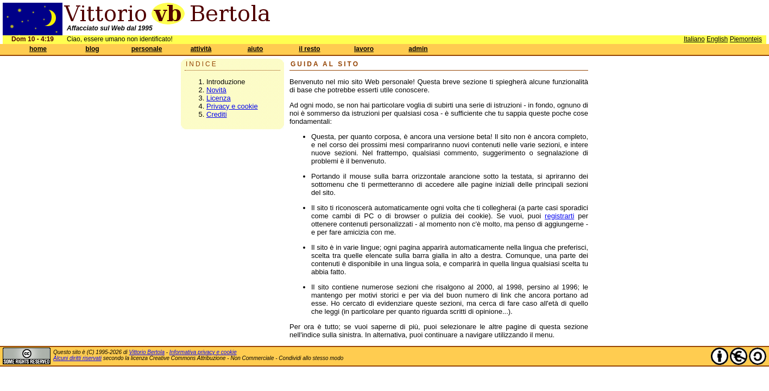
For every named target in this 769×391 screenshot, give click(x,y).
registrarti (559, 216)
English (717, 39)
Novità (216, 90)
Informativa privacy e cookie (203, 352)
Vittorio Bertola (147, 352)
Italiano (694, 39)
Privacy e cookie (232, 106)
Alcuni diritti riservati (77, 358)
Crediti (216, 114)
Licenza (218, 98)
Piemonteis (746, 39)
